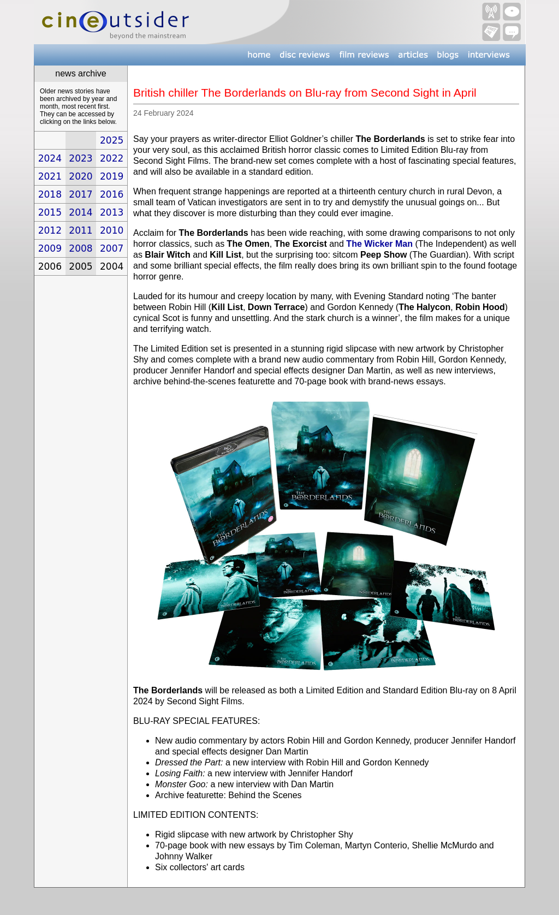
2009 (50, 248)
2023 (80, 158)
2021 (50, 176)
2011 (80, 230)
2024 (50, 158)
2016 (111, 194)
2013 (111, 212)
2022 (111, 158)
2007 (111, 248)
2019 (111, 176)
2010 (111, 230)
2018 (50, 194)
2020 (80, 176)
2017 (80, 194)
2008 (80, 248)
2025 (111, 140)
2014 (80, 212)
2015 (50, 212)
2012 (50, 230)
